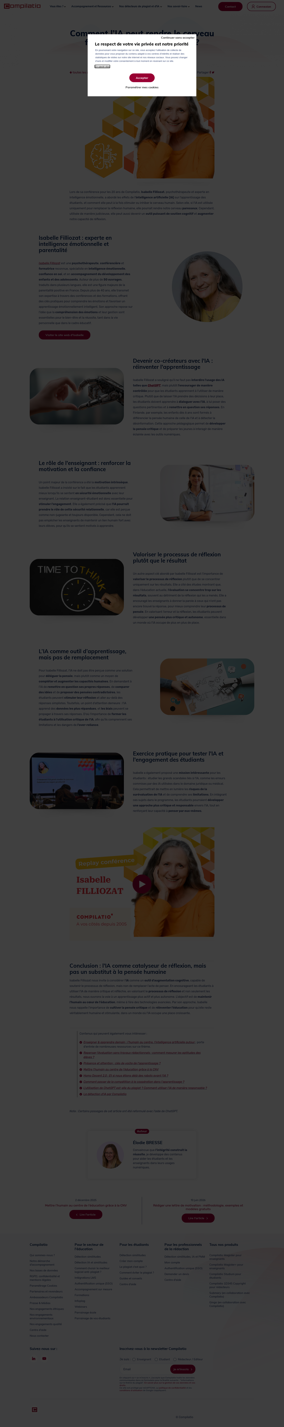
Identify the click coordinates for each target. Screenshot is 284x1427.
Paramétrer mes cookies (142, 87)
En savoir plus (102, 66)
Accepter (142, 78)
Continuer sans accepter (178, 37)
